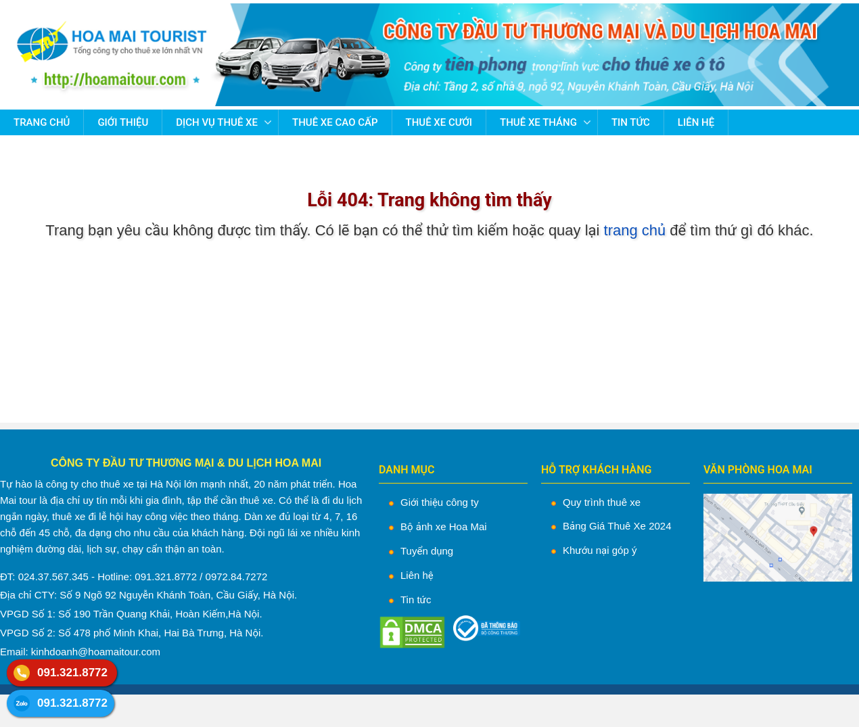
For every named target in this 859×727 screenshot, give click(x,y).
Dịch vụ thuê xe (217, 122)
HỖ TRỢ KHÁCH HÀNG (596, 469)
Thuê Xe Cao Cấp (334, 122)
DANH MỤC (407, 469)
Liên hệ (696, 122)
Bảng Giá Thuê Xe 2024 (617, 526)
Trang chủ (42, 122)
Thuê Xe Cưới (439, 122)
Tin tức (630, 122)
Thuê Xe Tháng (538, 122)
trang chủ (635, 230)
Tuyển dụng (426, 551)
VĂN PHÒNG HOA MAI (757, 469)
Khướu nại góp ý (599, 550)
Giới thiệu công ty (439, 502)
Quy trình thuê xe (602, 502)
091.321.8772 (72, 672)
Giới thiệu (122, 122)
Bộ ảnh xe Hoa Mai (443, 526)
